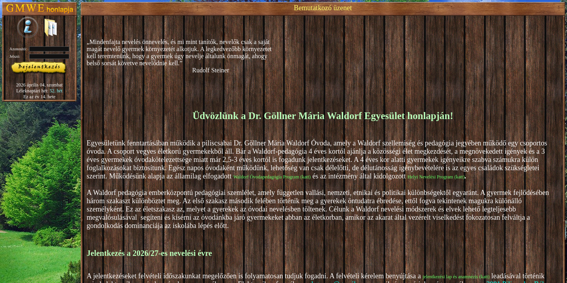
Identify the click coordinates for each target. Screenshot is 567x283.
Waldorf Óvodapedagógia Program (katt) (272, 177)
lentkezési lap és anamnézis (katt (457, 276)
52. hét (56, 91)
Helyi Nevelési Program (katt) (436, 177)
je (424, 276)
